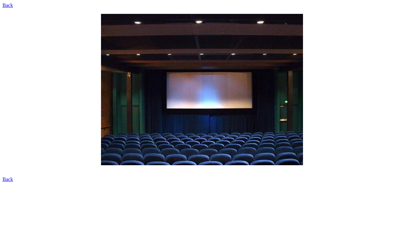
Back (8, 5)
